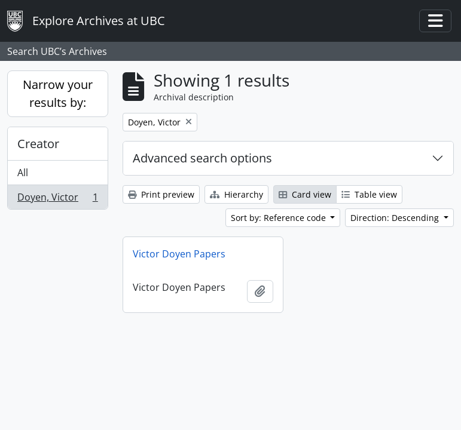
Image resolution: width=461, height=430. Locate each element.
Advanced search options (202, 158)
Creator (38, 144)
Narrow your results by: (58, 93)
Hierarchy (236, 194)
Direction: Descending (395, 217)
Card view (305, 194)
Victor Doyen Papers (179, 253)
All (22, 172)
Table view (369, 194)
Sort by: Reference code (279, 217)
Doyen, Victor (57, 199)
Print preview (161, 194)
